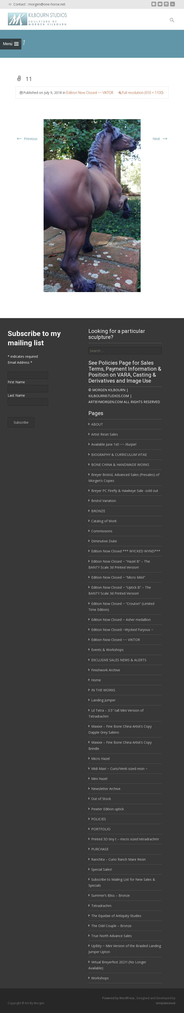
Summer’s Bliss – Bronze (110, 895)
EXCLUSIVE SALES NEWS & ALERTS (118, 660)
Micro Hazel (100, 758)
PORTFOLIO (100, 829)
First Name (16, 382)
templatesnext (165, 1003)
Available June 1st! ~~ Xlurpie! (113, 444)
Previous (26, 138)
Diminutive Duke (104, 541)
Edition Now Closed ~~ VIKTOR (89, 92)
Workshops (100, 978)
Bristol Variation (103, 500)
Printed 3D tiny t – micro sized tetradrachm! (125, 839)
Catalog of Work (104, 521)
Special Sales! (101, 869)
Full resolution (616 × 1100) (142, 92)
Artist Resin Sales (104, 434)
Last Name (16, 395)
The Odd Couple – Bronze (111, 925)
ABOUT (97, 424)
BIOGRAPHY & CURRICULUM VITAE (119, 454)
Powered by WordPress (118, 998)
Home (96, 680)
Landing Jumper (103, 700)
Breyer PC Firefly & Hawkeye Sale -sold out (124, 490)
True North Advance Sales (111, 935)
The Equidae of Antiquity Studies (116, 915)
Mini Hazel (99, 778)
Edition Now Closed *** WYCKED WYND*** (125, 551)
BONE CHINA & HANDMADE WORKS (120, 464)
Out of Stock (101, 798)
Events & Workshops (107, 649)
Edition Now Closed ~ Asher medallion (121, 619)
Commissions (101, 531)
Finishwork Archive (105, 670)
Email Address (20, 362)
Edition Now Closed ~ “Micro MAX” (118, 577)
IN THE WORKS (103, 690)
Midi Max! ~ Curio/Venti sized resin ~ (119, 768)
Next (161, 138)
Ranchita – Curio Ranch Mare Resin (118, 859)
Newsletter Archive (106, 788)
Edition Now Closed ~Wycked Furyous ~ (122, 629)
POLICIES (98, 819)
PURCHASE (100, 849)
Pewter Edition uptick (107, 809)
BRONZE (98, 511)
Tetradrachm (101, 905)
